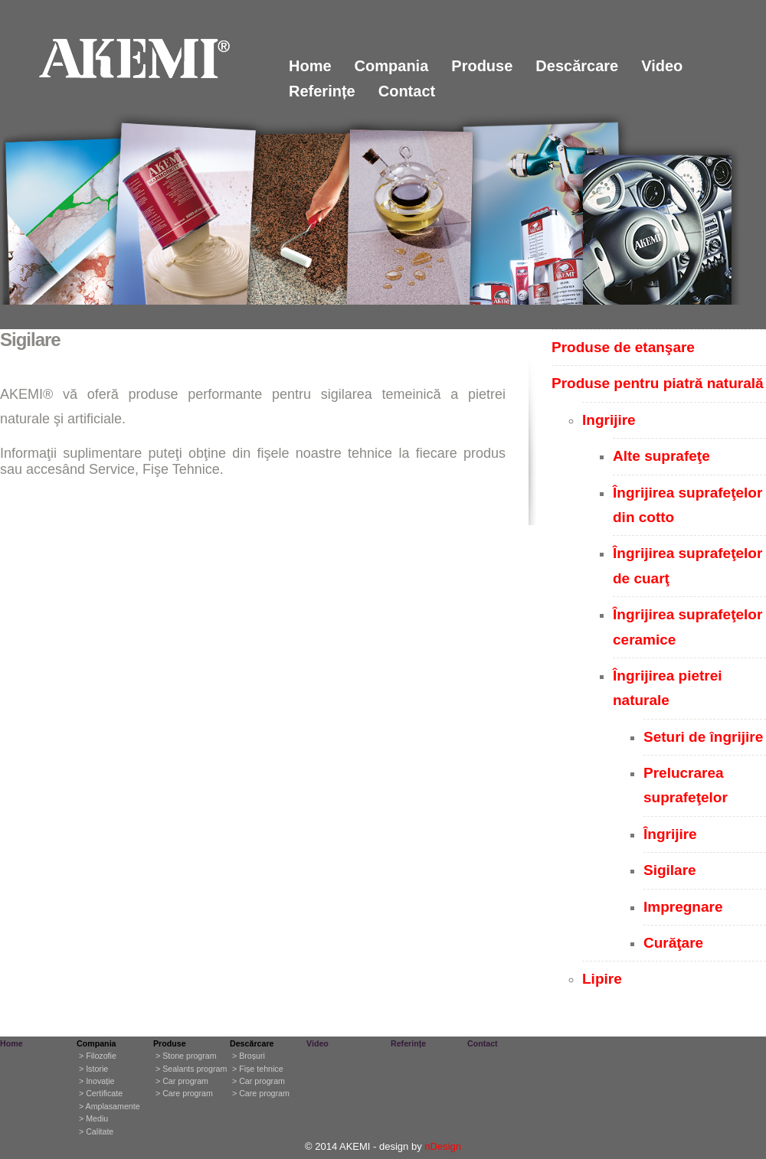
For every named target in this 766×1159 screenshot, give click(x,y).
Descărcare (576, 65)
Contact (406, 91)
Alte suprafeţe (661, 456)
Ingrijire (609, 420)
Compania (392, 65)
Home (310, 65)
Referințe (322, 91)
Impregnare (682, 907)
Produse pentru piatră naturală (658, 383)
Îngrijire (670, 834)
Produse (481, 65)
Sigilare (669, 870)
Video (662, 65)
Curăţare (673, 943)
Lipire (602, 979)
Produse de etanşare (623, 347)
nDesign (442, 1146)
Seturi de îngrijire (703, 737)
